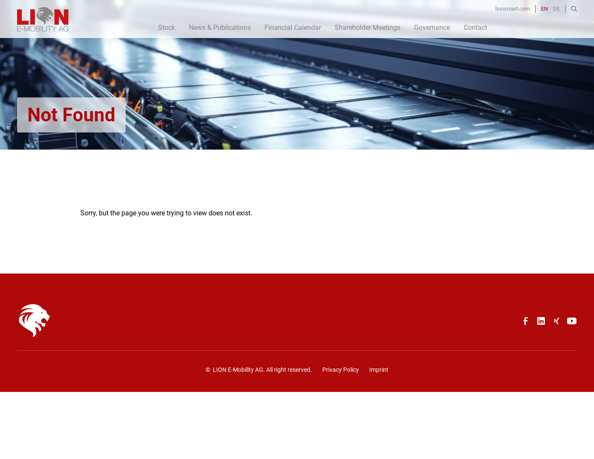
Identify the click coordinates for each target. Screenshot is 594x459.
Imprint (378, 369)
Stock (166, 28)
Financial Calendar (293, 28)
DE (556, 9)
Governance (432, 28)
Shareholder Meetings (367, 28)
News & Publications (220, 28)
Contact (475, 28)
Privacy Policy (340, 369)
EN (544, 9)
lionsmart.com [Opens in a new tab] (512, 9)
